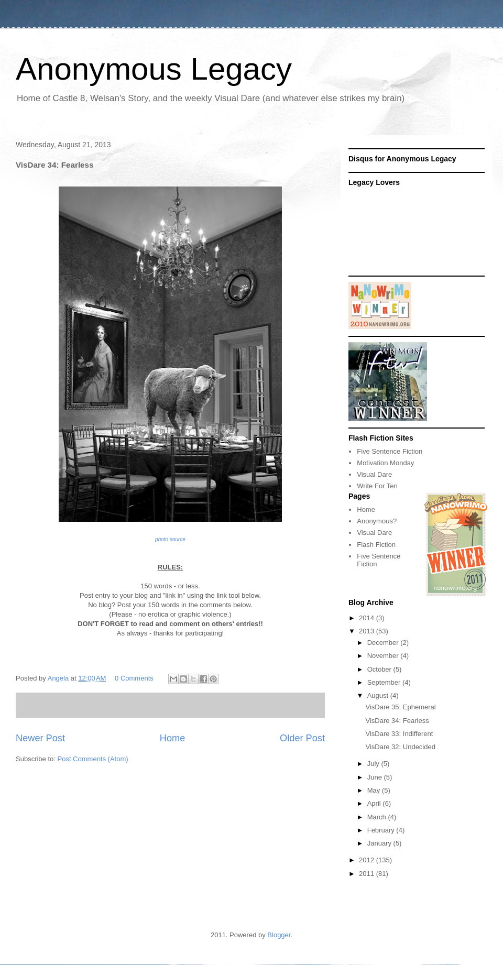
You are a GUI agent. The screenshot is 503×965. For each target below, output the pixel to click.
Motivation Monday (385, 463)
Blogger (278, 935)
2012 (367, 860)
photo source (170, 539)
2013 (367, 631)
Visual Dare (374, 474)
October (380, 669)
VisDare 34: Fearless (397, 721)
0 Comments (134, 678)
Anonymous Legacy (154, 68)
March (377, 817)
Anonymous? (377, 521)
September (384, 682)
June (375, 777)
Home (172, 738)
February (382, 830)
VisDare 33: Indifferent (399, 734)
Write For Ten (377, 486)
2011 (367, 874)
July (374, 763)
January (380, 843)
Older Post (302, 738)
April (375, 803)
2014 (367, 618)
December (384, 642)
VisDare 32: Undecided (400, 747)
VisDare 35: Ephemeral (400, 707)
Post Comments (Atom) (93, 759)
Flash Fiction (376, 545)
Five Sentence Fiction (389, 451)
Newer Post (40, 738)
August (378, 695)
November (384, 656)
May (374, 790)
